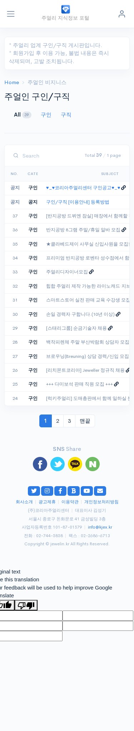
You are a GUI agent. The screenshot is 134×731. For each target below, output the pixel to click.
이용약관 (70, 502)
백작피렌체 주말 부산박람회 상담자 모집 (87, 342)
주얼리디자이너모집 (67, 272)
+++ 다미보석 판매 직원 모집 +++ (79, 384)
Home (11, 82)
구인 (47, 114)
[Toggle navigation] (11, 13)
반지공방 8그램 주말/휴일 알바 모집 (83, 230)
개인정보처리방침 (101, 502)
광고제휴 (47, 502)
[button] (121, 13)
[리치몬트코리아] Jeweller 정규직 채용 (85, 370)
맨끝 (85, 420)
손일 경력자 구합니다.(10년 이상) (80, 314)
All (23, 115)
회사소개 (24, 502)
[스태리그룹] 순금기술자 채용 (76, 328)
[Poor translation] (26, 605)
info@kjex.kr (100, 527)
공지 (33, 202)
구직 (66, 114)
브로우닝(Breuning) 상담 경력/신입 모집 (87, 356)
